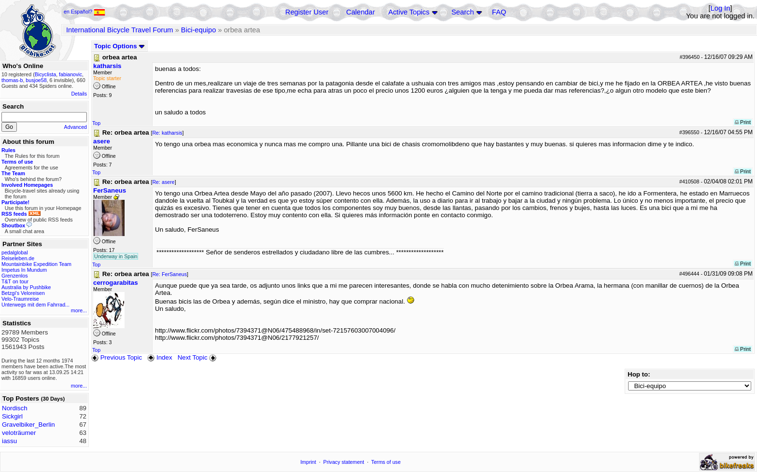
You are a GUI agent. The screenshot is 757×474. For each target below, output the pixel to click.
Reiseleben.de (17, 258)
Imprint (308, 462)
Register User (307, 12)
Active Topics (408, 12)
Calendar (360, 12)
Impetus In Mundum (24, 270)
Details (79, 94)
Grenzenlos (14, 276)
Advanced (75, 127)
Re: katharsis (167, 133)
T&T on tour (14, 281)
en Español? (84, 11)
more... (79, 310)
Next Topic (198, 357)
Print (743, 122)
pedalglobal (14, 252)
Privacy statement (343, 462)
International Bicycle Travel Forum (119, 30)
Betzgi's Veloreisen (23, 293)
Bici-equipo (198, 30)
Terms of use (386, 462)
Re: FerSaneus (169, 274)
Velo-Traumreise (20, 299)
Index (159, 357)
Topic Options (119, 46)
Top (96, 123)
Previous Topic (116, 357)
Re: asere (163, 182)
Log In (720, 8)
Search (462, 12)
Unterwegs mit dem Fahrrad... (35, 304)
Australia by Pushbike (26, 287)
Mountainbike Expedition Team (36, 264)
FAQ (499, 12)
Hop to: (639, 374)
